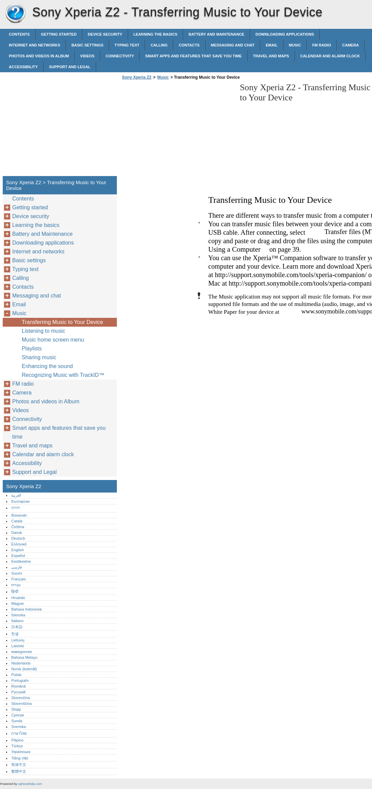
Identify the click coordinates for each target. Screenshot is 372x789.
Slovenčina (20, 698)
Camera (350, 45)
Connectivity (120, 56)
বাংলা (15, 508)
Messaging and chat (233, 45)
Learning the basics (155, 34)
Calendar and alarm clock (330, 56)
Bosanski (18, 515)
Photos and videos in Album (39, 56)
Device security (105, 34)
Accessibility (23, 67)
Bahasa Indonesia (26, 609)
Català (16, 521)
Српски (17, 715)
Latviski (17, 646)
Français (18, 579)
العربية (16, 495)
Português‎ (20, 680)
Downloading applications (284, 34)
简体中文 (18, 765)
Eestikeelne (21, 561)
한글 (15, 634)
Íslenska (18, 615)
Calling (158, 45)
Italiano (17, 621)
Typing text (126, 45)
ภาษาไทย (19, 733)
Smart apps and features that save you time (193, 56)
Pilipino (17, 740)
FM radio (321, 45)
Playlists (32, 348)
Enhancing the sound (47, 366)
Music (295, 45)
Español (18, 556)
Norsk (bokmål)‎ (24, 669)
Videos (87, 56)
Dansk (16, 533)
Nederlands (21, 663)
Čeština (17, 527)
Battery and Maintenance (216, 34)
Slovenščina (21, 703)
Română (18, 686)
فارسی (16, 567)
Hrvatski (18, 598)
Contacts (189, 45)
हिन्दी (14, 592)
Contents (19, 34)
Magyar (17, 603)
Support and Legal (69, 67)
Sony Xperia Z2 (15, 13)
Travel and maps (271, 56)
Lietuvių (17, 640)
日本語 (16, 627)
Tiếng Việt (19, 758)
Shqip (16, 709)
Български (20, 501)
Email (272, 45)
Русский (18, 692)
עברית (16, 585)
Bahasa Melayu (24, 657)
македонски (21, 652)
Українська (20, 752)
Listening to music (43, 331)
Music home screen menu (53, 340)
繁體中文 (18, 771)
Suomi (16, 573)
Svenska (18, 727)
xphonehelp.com (30, 784)
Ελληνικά (18, 544)
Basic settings (87, 45)
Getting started (59, 34)
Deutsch (18, 538)
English (17, 550)
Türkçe (17, 746)
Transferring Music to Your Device (62, 322)
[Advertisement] (177, 129)
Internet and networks (34, 45)
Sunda (16, 721)
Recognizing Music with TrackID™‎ (63, 375)
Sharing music (39, 357)
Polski (16, 675)
